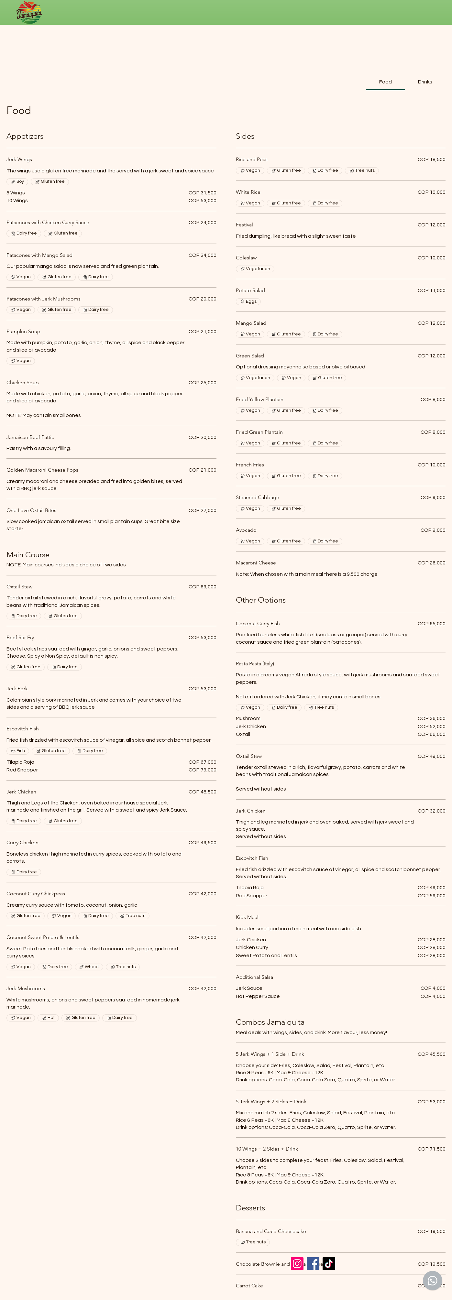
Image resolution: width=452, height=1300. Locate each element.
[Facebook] (313, 1263)
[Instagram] (297, 1263)
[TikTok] (329, 1263)
